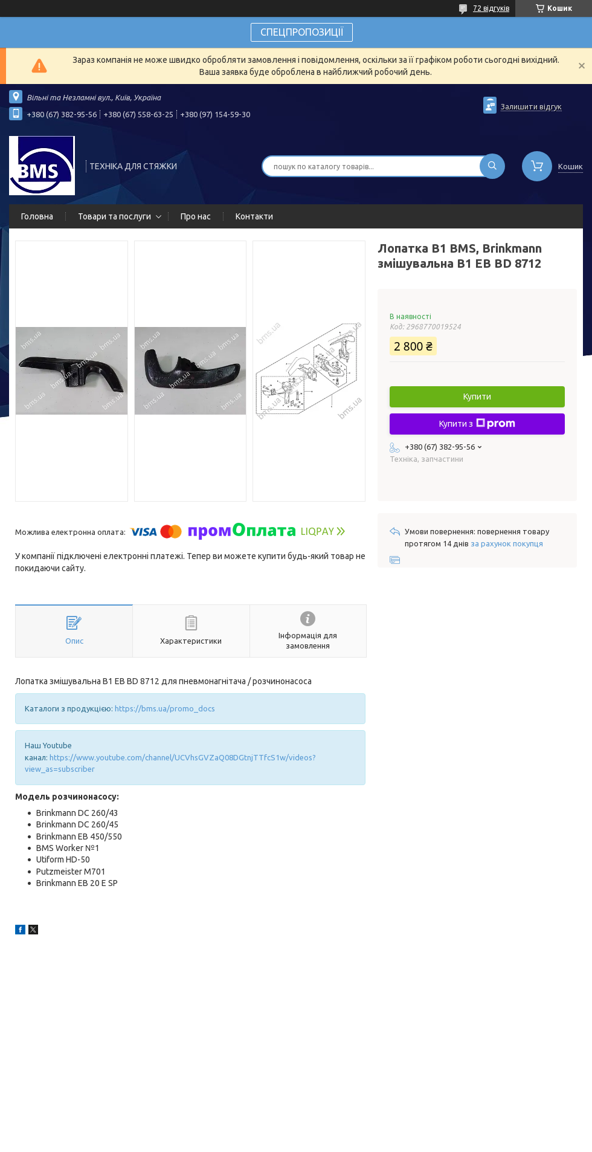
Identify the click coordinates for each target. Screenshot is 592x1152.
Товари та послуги (114, 216)
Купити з (477, 423)
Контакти (254, 216)
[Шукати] (492, 166)
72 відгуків (491, 8)
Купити (477, 396)
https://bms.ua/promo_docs (165, 708)
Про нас (196, 216)
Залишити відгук (531, 106)
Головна (37, 216)
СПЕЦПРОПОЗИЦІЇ (301, 32)
